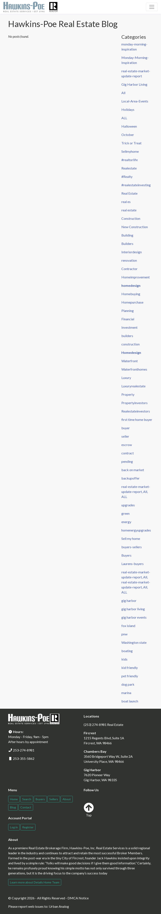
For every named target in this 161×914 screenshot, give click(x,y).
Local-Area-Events (134, 101)
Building (127, 235)
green (125, 513)
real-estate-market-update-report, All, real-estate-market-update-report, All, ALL (135, 582)
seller (125, 436)
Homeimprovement (135, 277)
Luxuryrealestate (133, 386)
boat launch (129, 701)
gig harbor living (133, 609)
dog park (127, 684)
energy (126, 522)
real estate (128, 210)
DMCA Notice (78, 898)
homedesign (130, 285)
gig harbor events (134, 617)
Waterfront (129, 361)
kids (124, 659)
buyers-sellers (131, 547)
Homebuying (130, 294)
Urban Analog (59, 906)
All (123, 93)
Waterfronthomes (134, 369)
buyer (125, 428)
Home (14, 799)
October (127, 135)
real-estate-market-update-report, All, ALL (135, 492)
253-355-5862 (23, 758)
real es (126, 202)
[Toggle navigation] (152, 7)
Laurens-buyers (132, 564)
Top (89, 810)
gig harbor (128, 600)
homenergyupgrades (136, 530)
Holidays (127, 109)
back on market (132, 470)
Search (26, 799)
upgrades (128, 505)
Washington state (134, 642)
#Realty (126, 176)
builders (127, 336)
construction (130, 344)
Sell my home (130, 538)
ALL (124, 118)
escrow (126, 445)
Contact (25, 807)
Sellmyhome (130, 151)
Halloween (129, 126)
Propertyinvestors (134, 403)
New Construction (134, 227)
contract (127, 453)
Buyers (126, 555)
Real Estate (129, 193)
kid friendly (129, 668)
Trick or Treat (131, 143)
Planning (127, 311)
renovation (129, 260)
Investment (129, 327)
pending (127, 461)
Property (127, 394)
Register (28, 827)
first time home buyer (136, 419)
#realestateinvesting (136, 185)
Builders (127, 244)
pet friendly (129, 676)
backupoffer (130, 478)
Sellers (53, 799)
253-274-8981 (23, 750)
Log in (14, 827)
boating (127, 651)
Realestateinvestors (135, 411)
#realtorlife (129, 160)
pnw (124, 634)
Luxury (126, 378)
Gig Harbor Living (134, 84)
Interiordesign (131, 252)
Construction (130, 218)
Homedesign (131, 352)
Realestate (129, 168)
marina (126, 693)
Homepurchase (132, 302)
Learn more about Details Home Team (34, 882)
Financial (127, 319)
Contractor (129, 269)
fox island (128, 626)
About (66, 799)
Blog (13, 807)
